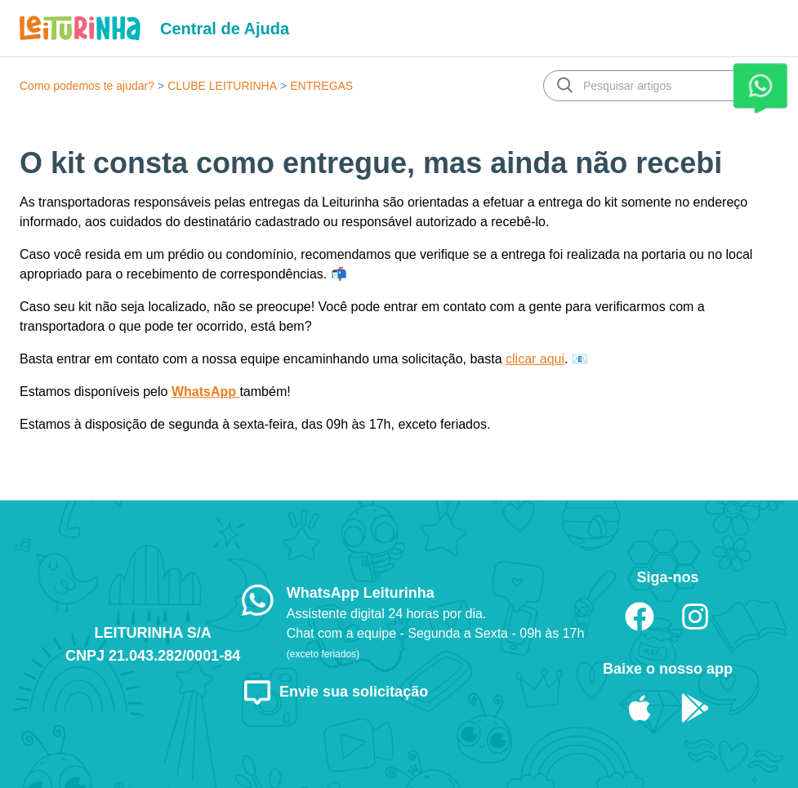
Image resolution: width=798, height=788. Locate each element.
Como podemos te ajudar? (87, 85)
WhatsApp (206, 391)
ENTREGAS (321, 85)
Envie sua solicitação (335, 691)
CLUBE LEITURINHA (222, 85)
